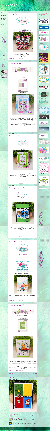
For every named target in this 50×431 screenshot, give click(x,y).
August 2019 (40, 249)
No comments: (16, 58)
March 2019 (40, 254)
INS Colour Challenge (16, 241)
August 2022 (40, 214)
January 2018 (40, 268)
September (4, 42)
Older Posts (35, 373)
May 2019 (40, 252)
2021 (3, 63)
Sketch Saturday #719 (16, 305)
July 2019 (40, 250)
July (3, 44)
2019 (3, 65)
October (4, 41)
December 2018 (40, 257)
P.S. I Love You (14, 136)
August (4, 43)
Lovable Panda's (14, 14)
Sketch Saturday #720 (16, 63)
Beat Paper (22, 197)
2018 (3, 66)
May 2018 (40, 264)
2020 (3, 64)
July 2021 (40, 227)
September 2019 (41, 248)
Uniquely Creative (27, 363)
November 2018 (40, 258)
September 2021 (41, 225)
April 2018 (40, 265)
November (4, 40)
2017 (3, 67)
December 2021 (40, 222)
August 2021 (40, 226)
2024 (3, 37)
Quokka (24, 360)
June (3, 45)
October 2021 (40, 224)
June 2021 (40, 228)
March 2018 (40, 266)
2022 (3, 62)
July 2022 (40, 215)
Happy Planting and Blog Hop (15, 418)
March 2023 (40, 207)
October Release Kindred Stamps (16, 414)
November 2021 (40, 223)
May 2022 (40, 217)
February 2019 (40, 255)
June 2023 (40, 204)
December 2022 (40, 210)
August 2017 (40, 271)
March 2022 (40, 219)
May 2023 (40, 205)
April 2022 (40, 218)
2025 (3, 36)
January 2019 (40, 256)
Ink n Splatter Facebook (22, 254)
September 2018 (41, 260)
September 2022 (41, 213)
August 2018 (40, 261)
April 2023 (40, 206)
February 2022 (40, 220)
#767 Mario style (11, 377)
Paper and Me (9, 5)
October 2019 (40, 247)
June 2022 (40, 216)
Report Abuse (3, 33)
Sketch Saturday (23, 77)
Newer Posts (11, 373)
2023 (3, 38)
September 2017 (41, 270)
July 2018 (40, 262)
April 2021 (40, 230)
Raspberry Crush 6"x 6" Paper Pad (22, 28)
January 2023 (40, 209)
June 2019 (40, 251)
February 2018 (40, 267)
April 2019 (40, 253)
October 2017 (40, 269)
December (4, 39)
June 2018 (40, 263)
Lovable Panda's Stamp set (22, 31)
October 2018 (40, 259)
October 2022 (40, 212)
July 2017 (40, 272)
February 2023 (40, 208)
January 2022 (40, 221)
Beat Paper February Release (18, 188)
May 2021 (40, 229)
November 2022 (40, 211)
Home (23, 373)
